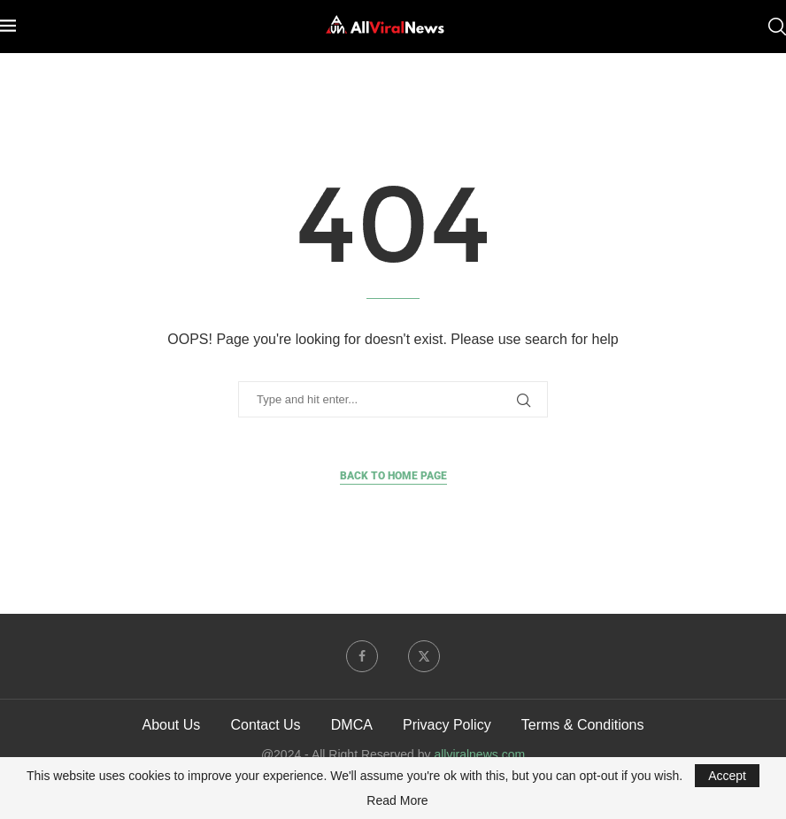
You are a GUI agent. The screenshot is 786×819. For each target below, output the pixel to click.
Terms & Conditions (582, 724)
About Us (171, 724)
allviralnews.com (479, 754)
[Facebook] (362, 656)
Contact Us (265, 724)
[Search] (777, 26)
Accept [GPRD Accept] (727, 776)
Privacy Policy (447, 724)
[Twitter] (424, 656)
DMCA (352, 724)
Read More (397, 800)
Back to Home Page (393, 476)
